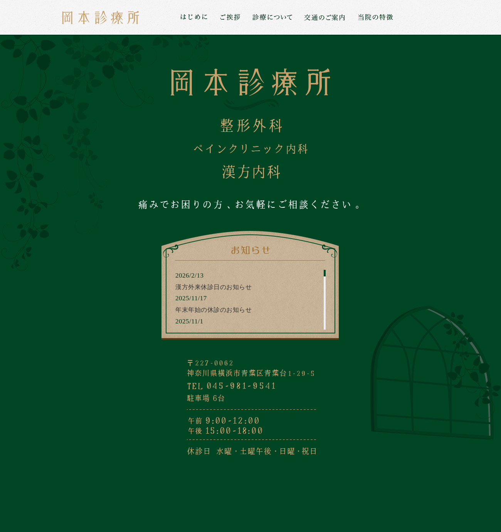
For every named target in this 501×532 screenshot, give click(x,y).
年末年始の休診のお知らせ (213, 309)
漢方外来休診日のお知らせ (213, 287)
